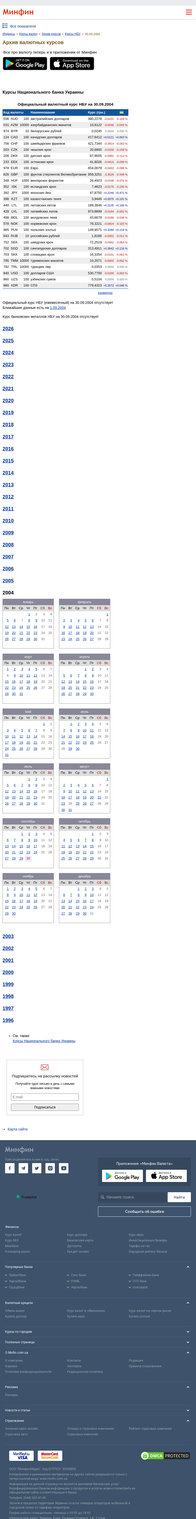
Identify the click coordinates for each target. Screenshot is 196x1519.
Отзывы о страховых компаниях (90, 1428)
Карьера (11, 1366)
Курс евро (136, 1235)
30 (35, 639)
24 (70, 639)
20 (14, 633)
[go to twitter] (37, 1168)
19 (6, 633)
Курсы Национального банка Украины (44, 1041)
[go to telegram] (23, 1168)
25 (77, 639)
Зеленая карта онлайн (21, 1428)
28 (21, 639)
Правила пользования (145, 1366)
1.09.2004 (58, 308)
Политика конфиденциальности (28, 1372)
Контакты (74, 1360)
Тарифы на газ (139, 1246)
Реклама (11, 1395)
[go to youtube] (63, 1168)
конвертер (105, 293)
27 (14, 639)
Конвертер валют (17, 1251)
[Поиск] (179, 1197)
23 (35, 633)
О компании (14, 1360)
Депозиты (74, 1246)
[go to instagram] (50, 1168)
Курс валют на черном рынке (150, 1311)
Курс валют (13, 1235)
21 (21, 633)
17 (70, 633)
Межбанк (12, 1246)
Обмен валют (15, 1311)
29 (28, 639)
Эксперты (74, 1366)
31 (21, 694)
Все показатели (23, 26)
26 (6, 639)
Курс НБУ (12, 1240)
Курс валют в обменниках (86, 1311)
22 (28, 633)
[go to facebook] (10, 1168)
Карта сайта (18, 1129)
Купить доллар (16, 1316)
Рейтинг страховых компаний (150, 1428)
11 (77, 627)
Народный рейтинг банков (148, 1251)
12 (6, 627)
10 (70, 627)
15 (28, 627)
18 (77, 633)
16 (35, 627)
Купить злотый (139, 1316)
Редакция (136, 1360)
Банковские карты (80, 1240)
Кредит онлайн (78, 1251)
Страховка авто (16, 1434)
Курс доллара (77, 1235)
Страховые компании (82, 1434)
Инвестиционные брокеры (148, 1240)
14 (21, 627)
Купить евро (76, 1316)
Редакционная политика (85, 1372)
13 (14, 627)
